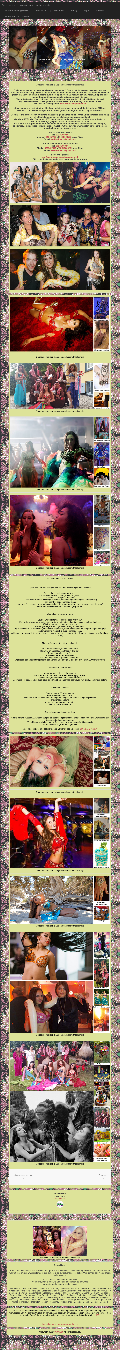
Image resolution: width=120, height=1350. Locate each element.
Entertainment (59, 11)
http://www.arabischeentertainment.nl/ (60, 157)
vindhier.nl (60, 1199)
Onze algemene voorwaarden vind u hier (60, 1324)
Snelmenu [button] (26, 16)
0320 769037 (62, 135)
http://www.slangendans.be (73, 104)
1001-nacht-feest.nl (88, 729)
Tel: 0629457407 (41, 11)
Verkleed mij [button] (10, 16)
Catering (74, 11)
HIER (97, 1315)
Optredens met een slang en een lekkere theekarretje (26, 5)
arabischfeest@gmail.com (63, 139)
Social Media (60, 1194)
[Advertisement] (60, 1343)
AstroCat (59, 1332)
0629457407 (50, 148)
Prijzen (86, 11)
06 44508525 (65, 148)
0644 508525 (65, 137)
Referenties (100, 11)
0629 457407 (50, 137)
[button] (24, 1177)
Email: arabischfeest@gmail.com (16, 11)
